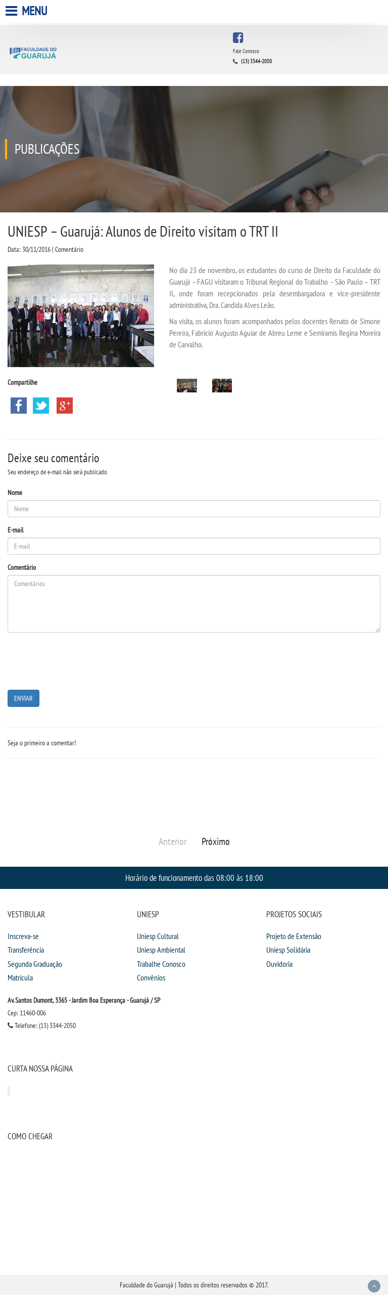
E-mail (15, 529)
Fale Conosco (246, 51)
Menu (27, 11)
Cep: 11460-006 (27, 1012)
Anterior (172, 841)
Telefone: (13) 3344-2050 (42, 1025)
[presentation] (84, 660)
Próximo (216, 841)
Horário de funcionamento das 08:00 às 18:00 (194, 877)
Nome (15, 492)
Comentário (22, 567)
